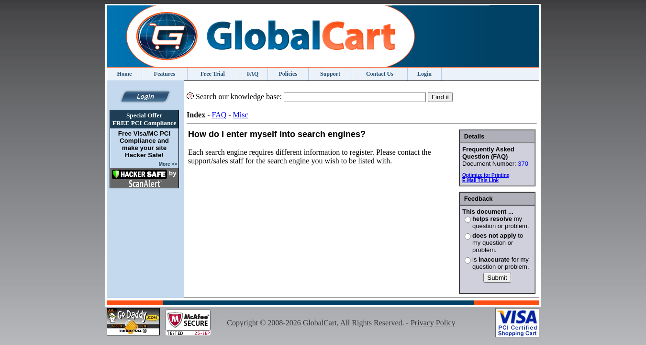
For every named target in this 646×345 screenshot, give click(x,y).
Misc (240, 115)
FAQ (252, 73)
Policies (287, 73)
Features (164, 73)
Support (330, 73)
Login (424, 73)
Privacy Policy (433, 323)
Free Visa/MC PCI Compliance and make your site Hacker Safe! (144, 144)
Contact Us (379, 73)
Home (124, 73)
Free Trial (212, 73)
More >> (168, 164)
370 (523, 163)
